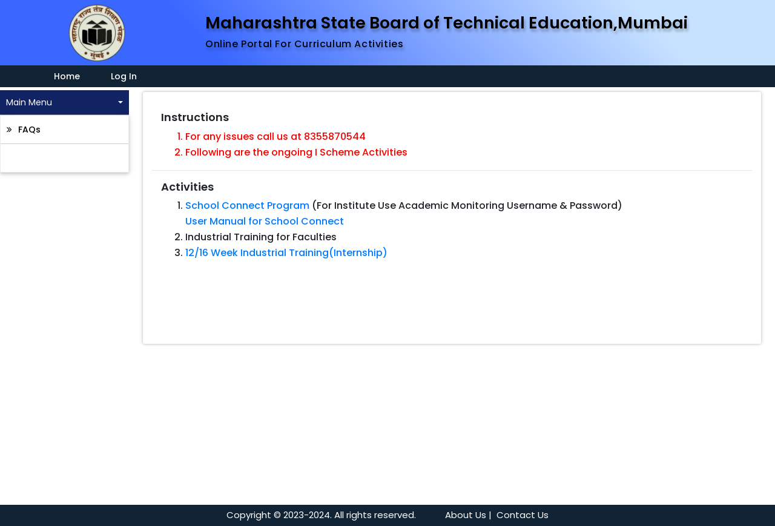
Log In (124, 76)
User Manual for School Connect (264, 221)
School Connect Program (247, 205)
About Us (465, 514)
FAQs (28, 129)
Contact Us (522, 514)
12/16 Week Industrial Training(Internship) (286, 253)
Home (59, 76)
